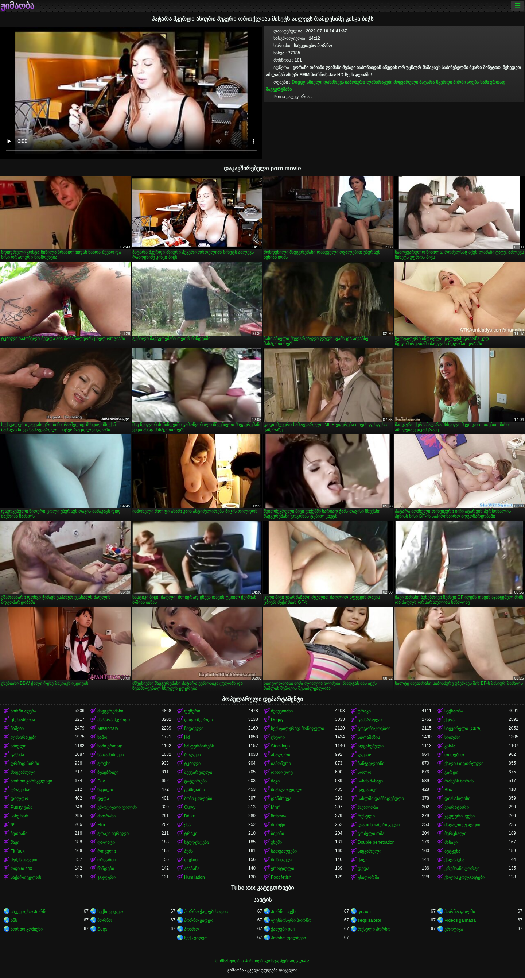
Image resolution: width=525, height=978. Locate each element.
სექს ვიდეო (195, 937)
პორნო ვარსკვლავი (31, 781)
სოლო (364, 772)
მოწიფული (282, 859)
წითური (452, 737)
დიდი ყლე (282, 772)
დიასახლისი (457, 798)
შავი (275, 781)
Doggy (298, 82)
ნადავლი (193, 728)
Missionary (107, 728)
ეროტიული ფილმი (117, 807)
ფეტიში (191, 859)
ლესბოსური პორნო (291, 920)
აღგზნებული (371, 746)
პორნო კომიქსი (27, 929)
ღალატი (106, 842)
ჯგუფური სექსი (459, 816)
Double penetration (376, 842)
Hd (187, 737)
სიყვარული (369, 851)
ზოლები (192, 754)
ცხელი (278, 737)
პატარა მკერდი (435, 82)
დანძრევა (333, 82)
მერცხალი (455, 833)
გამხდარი (194, 789)
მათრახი (106, 816)
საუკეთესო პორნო (29, 911)
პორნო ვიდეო (198, 920)
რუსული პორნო (374, 929)
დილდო (19, 798)
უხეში (276, 842)
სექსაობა (453, 711)
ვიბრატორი (456, 807)
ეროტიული (282, 868)
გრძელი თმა (371, 833)
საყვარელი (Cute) (463, 728)
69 (13, 824)
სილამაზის (369, 737)
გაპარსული (370, 719)
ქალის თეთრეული (463, 763)
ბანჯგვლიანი (371, 763)
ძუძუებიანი (282, 711)
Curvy (189, 807)
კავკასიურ (368, 789)
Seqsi (102, 929)
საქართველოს (26, 877)
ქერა (449, 719)
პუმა (188, 851)
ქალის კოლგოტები (464, 877)
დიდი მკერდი (198, 719)
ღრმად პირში (25, 763)
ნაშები (17, 728)
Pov (101, 781)
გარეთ (451, 772)
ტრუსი (103, 763)
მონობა (278, 816)
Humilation (194, 877)
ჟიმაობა (17, 6)
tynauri (364, 911)
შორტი (278, 824)
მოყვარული (405, 82)
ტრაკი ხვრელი (113, 833)
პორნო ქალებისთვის (206, 911)
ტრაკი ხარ (22, 789)
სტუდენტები (196, 842)
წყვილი (105, 789)
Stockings (280, 746)
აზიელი (314, 82)
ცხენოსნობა (23, 719)
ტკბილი (192, 763)
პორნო (104, 920)
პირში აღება (466, 82)
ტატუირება (195, 781)
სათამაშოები (110, 754)
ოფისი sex (21, 868)
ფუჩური (192, 711)
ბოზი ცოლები (198, 798)
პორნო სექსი (284, 911)
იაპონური (355, 82)
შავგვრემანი (279, 89)
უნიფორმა (368, 877)
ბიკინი (277, 833)
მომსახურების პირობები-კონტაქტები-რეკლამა (262, 961)
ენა (187, 824)
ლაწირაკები (379, 82)
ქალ (362, 859)
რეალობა (368, 807)
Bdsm (189, 816)
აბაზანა (191, 868)
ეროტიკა (453, 929)
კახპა (449, 746)
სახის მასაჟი (370, 781)
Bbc (448, 789)
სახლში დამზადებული (381, 798)
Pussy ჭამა (21, 807)
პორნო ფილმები (288, 937)
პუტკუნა (452, 851)
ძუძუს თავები (24, 859)
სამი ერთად (492, 82)
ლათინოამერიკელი (379, 824)
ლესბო (365, 754)
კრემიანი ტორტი (461, 868)
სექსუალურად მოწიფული (297, 728)
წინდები (105, 868)
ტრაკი (364, 711)
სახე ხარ (19, 816)
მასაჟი (451, 842)
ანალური (280, 754)
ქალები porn (283, 929)
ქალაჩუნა (454, 859)
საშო (102, 737)
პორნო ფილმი (459, 911)
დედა (103, 798)
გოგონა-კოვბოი (374, 728)
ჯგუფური (106, 877)
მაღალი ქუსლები (462, 824)
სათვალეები (284, 851)
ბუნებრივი (107, 772)
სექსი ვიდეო (110, 911)
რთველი (106, 851)
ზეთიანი (19, 833)
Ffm (101, 824)
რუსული (366, 816)
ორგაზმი (106, 859)
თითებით (454, 754)
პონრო (191, 929)
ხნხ (14, 920)
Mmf (275, 807)
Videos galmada (460, 920)
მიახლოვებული (287, 789)
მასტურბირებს (199, 746)
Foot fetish (281, 877)
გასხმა (17, 754)
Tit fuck (17, 851)
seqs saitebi (369, 920)
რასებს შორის (459, 781)
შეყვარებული (198, 772)
